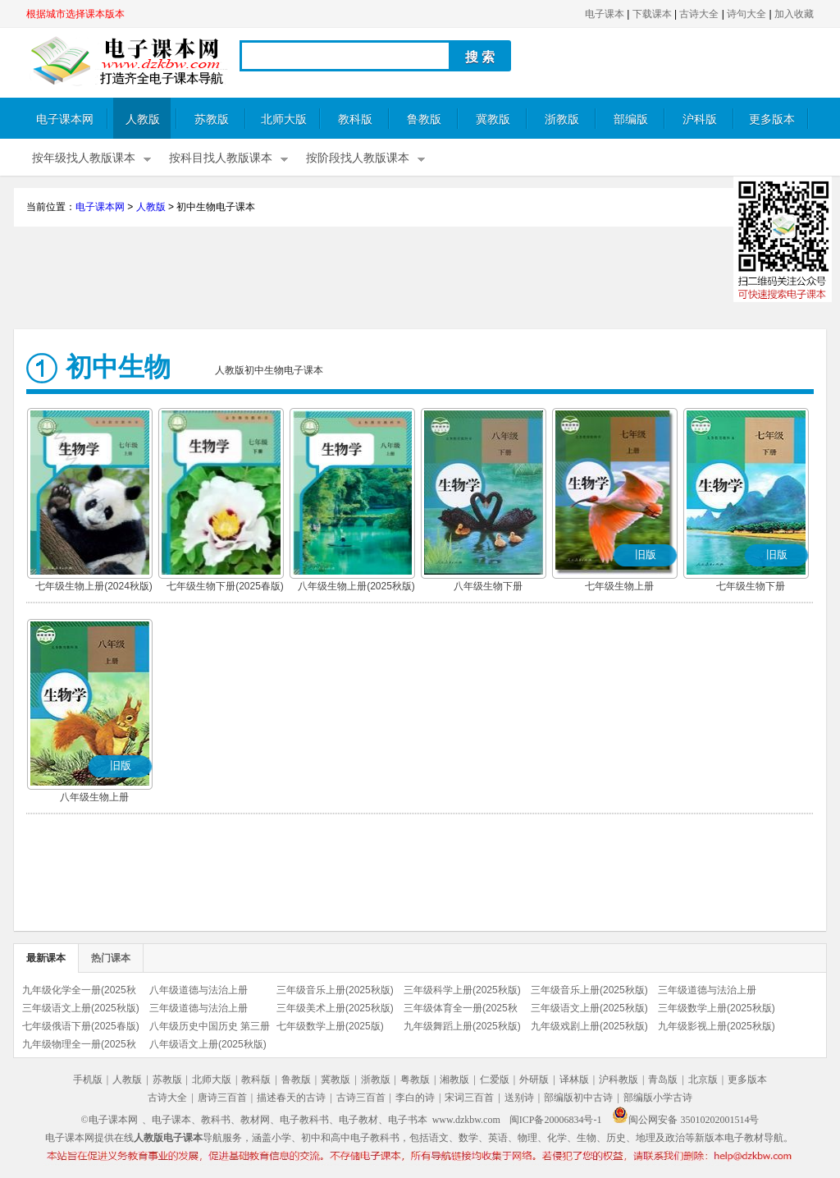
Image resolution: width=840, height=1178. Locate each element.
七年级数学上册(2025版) (330, 1026)
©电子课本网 (109, 1119)
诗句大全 (746, 14)
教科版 (355, 119)
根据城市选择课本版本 (75, 14)
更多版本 (772, 119)
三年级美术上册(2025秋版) (335, 1008)
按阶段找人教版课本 (357, 158)
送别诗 (519, 1097)
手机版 (88, 1079)
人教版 (143, 119)
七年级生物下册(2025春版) (225, 586)
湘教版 (454, 1079)
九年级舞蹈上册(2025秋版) (462, 1026)
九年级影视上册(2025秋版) (716, 1026)
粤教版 (415, 1079)
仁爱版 (494, 1079)
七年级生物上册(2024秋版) (94, 586)
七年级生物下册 (750, 586)
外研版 (534, 1079)
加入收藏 (794, 14)
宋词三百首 (469, 1097)
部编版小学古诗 (657, 1097)
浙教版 (562, 119)
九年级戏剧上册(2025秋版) (589, 1026)
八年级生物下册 (488, 586)
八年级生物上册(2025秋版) (356, 586)
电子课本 (604, 14)
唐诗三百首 (222, 1097)
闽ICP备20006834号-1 (555, 1119)
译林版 (574, 1079)
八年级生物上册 (94, 797)
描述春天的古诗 (291, 1097)
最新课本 (46, 958)
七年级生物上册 (619, 586)
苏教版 (211, 119)
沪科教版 (618, 1079)
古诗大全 (699, 14)
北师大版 (284, 119)
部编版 (631, 119)
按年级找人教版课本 (83, 158)
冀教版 (493, 119)
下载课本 (652, 14)
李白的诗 (415, 1097)
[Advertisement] (420, 280)
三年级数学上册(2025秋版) (716, 1008)
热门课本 (110, 958)
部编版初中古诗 (578, 1097)
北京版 (703, 1079)
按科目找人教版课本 (220, 158)
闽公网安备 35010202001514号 (685, 1119)
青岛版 (663, 1079)
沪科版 (699, 119)
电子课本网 (65, 119)
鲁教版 (424, 119)
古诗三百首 (361, 1097)
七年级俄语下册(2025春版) (80, 1026)
